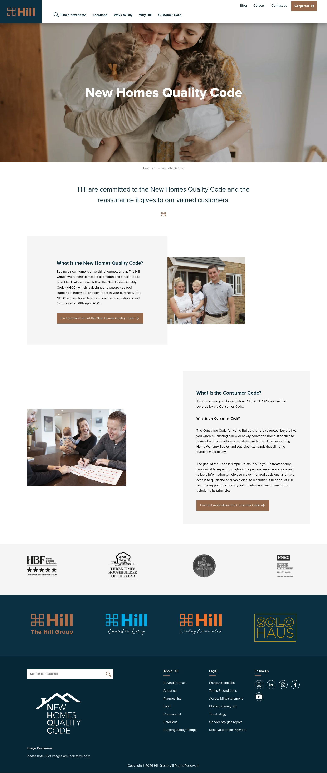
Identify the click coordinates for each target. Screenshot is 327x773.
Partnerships (172, 699)
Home (146, 168)
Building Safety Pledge (180, 730)
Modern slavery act (223, 706)
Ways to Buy (123, 15)
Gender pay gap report (225, 722)
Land (167, 706)
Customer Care (169, 15)
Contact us (279, 6)
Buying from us (174, 683)
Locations (100, 15)
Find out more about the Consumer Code (230, 505)
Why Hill (145, 15)
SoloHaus (170, 722)
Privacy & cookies (222, 683)
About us (170, 691)
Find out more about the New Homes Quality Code (97, 318)
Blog (243, 6)
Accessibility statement (226, 699)
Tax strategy (217, 714)
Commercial (172, 714)
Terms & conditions (223, 691)
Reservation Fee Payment (228, 730)
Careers (259, 6)
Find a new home (73, 15)
